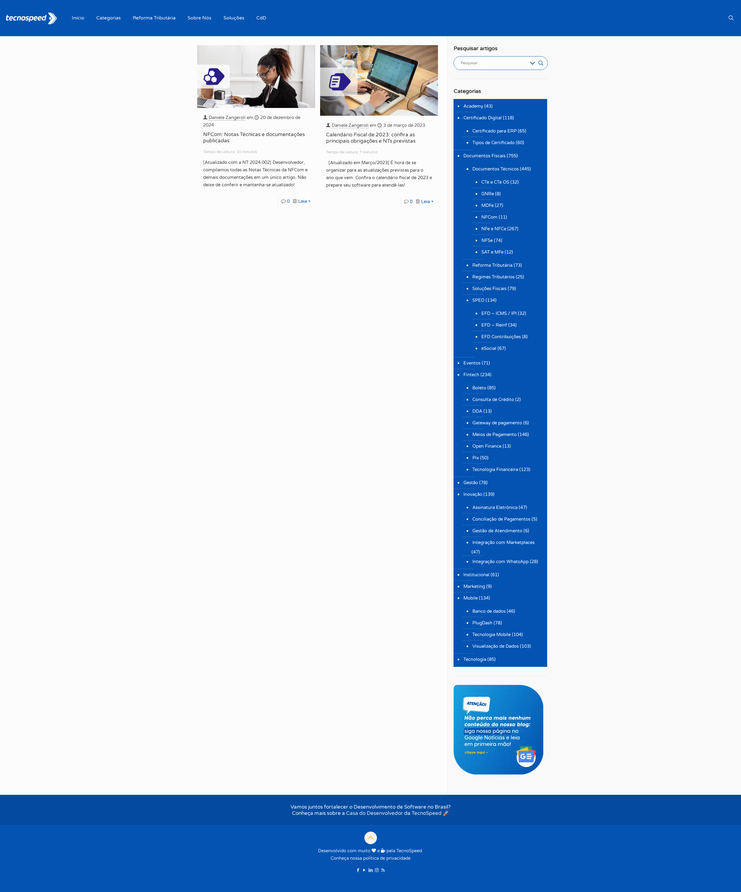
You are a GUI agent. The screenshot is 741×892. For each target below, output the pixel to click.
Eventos (471, 363)
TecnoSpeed (427, 813)
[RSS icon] (383, 870)
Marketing (474, 586)
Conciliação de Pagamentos (501, 519)
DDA (477, 411)
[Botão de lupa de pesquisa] (541, 63)
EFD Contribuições (501, 336)
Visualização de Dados (495, 646)
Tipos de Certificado (493, 142)
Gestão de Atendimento (497, 530)
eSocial (488, 348)
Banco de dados (489, 611)
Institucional (476, 574)
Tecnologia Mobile (491, 634)
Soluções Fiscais (489, 288)
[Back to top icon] (370, 838)
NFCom (489, 217)
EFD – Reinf (494, 325)
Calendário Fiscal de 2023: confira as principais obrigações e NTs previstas (371, 138)
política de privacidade (386, 858)
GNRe (487, 193)
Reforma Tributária (492, 265)
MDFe (487, 205)
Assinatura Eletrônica (495, 507)
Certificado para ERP (494, 131)
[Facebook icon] (358, 870)
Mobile (470, 598)
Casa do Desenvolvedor (374, 813)
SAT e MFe (492, 252)
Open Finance (486, 446)
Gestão (470, 482)
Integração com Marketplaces (503, 542)
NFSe (487, 240)
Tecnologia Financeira (495, 469)
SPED (478, 300)
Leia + (304, 201)
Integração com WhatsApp (500, 561)
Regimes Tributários (493, 277)
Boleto (479, 388)
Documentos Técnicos (495, 169)
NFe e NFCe (493, 228)
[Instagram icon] (377, 870)
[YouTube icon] (364, 870)
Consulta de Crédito (493, 399)
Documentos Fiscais (484, 155)
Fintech (471, 374)
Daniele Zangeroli (227, 117)
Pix (475, 458)
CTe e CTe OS (495, 182)
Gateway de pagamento (497, 423)
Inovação (472, 494)
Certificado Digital (482, 118)
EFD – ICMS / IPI (499, 313)
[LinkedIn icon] (370, 870)
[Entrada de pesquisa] (494, 63)
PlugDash (482, 623)
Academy (473, 106)
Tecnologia (474, 659)
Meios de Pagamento (494, 434)
